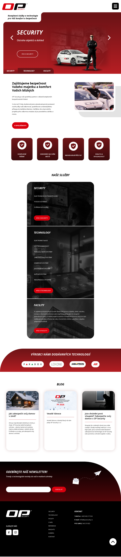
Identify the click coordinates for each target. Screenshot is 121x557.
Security (10, 71)
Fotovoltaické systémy (60, 252)
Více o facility (41, 331)
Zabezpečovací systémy (60, 258)
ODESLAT (59, 490)
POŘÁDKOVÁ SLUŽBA (60, 208)
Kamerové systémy (60, 263)
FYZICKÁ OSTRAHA (60, 202)
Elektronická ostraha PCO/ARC (60, 196)
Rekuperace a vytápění (60, 280)
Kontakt (51, 537)
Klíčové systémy (60, 275)
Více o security (27, 54)
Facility (46, 71)
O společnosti (20, 126)
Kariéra (51, 533)
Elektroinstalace (60, 241)
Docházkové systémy (60, 269)
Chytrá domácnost (60, 247)
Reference (52, 526)
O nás (50, 523)
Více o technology (43, 291)
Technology (28, 71)
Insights (51, 530)
